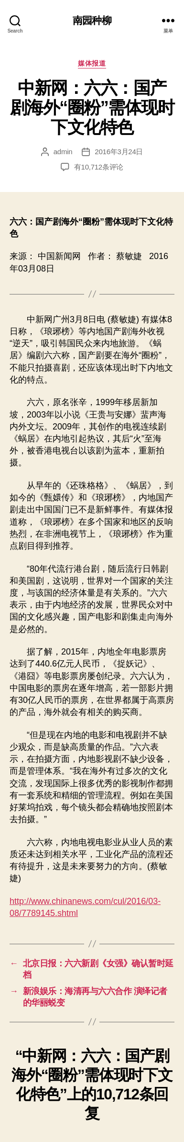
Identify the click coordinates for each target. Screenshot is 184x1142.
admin (63, 151)
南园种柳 (92, 20)
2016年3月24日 (119, 151)
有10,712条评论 (98, 167)
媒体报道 (92, 63)
